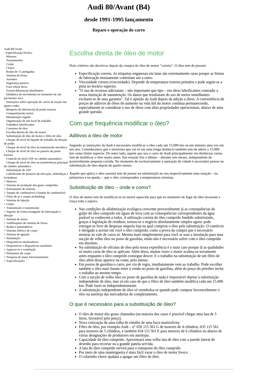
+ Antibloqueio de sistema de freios (26, 223)
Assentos (11, 79)
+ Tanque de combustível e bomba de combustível (35, 192)
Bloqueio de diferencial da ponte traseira (31, 109)
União (10, 204)
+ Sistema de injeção (16, 200)
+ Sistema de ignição (17, 234)
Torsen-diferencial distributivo (24, 90)
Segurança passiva (17, 83)
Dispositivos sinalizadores (22, 242)
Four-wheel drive (16, 86)
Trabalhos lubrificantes (20, 124)
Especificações (15, 261)
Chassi (10, 68)
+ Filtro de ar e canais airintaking (24, 196)
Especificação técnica (19, 52)
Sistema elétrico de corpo (22, 230)
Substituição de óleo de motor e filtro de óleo (34, 136)
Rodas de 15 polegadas (20, 71)
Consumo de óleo (17, 128)
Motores (11, 56)
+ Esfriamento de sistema (19, 189)
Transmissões (14, 60)
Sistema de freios (16, 75)
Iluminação (13, 238)
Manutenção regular (18, 117)
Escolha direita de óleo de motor (26, 132)
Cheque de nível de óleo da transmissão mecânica (36, 147)
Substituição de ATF (18, 170)
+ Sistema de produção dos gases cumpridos (31, 185)
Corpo (10, 64)
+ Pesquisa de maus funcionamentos (26, 257)
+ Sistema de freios (16, 219)
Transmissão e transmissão (22, 208)
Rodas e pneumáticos (19, 226)
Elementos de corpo (18, 253)
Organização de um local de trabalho (28, 121)
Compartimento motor (20, 113)
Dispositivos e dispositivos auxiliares (29, 245)
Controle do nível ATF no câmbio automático (34, 158)
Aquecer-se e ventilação (21, 249)
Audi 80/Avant (13, 49)
